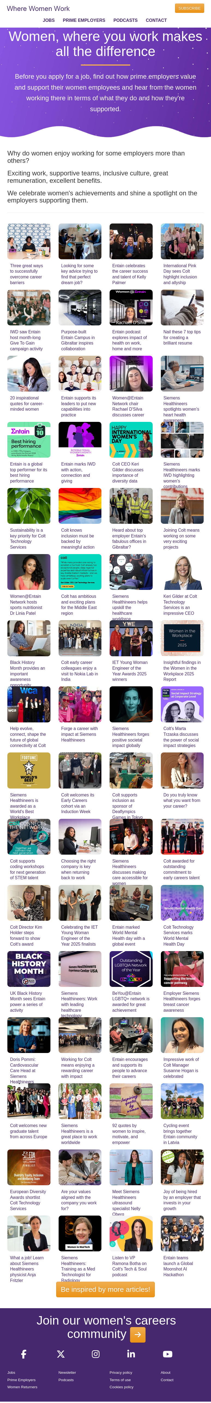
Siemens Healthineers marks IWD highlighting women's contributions (182, 475)
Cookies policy (122, 1387)
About (166, 1372)
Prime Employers (21, 1380)
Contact (167, 1380)
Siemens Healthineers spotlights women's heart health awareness (181, 409)
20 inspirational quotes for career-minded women (27, 403)
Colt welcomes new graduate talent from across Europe (28, 1131)
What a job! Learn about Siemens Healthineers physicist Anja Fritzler (27, 1269)
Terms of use (120, 1380)
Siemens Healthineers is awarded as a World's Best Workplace (24, 806)
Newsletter (67, 1372)
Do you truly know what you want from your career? (182, 800)
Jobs (11, 1372)
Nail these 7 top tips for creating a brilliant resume (182, 337)
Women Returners (22, 1387)
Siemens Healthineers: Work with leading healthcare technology (79, 1004)
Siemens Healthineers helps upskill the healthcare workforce (129, 607)
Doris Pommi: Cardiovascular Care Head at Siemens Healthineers (24, 1070)
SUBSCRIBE (190, 8)
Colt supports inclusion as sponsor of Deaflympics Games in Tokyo (127, 806)
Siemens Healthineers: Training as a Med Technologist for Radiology (78, 1269)
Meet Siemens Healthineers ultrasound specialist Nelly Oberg (126, 1202)
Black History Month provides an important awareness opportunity (27, 673)
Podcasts (66, 1380)
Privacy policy (121, 1372)
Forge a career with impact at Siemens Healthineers (79, 734)
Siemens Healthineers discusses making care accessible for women (130, 872)
